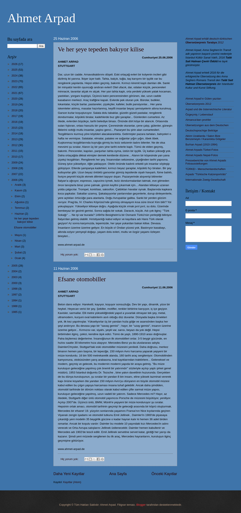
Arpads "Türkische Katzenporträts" (206, 174)
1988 (15, 306)
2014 (15, 133)
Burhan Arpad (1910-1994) (201, 144)
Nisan (18, 240)
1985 (15, 312)
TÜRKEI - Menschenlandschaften (205, 169)
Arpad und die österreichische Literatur (208, 109)
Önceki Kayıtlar (164, 474)
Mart (18, 246)
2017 (15, 116)
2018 (15, 110)
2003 (15, 277)
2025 (15, 69)
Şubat (18, 252)
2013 (15, 139)
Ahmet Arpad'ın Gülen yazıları (203, 98)
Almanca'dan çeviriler (198, 119)
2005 (15, 265)
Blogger (141, 504)
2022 (15, 87)
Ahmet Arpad (41, 18)
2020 (15, 98)
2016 (15, 121)
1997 (15, 294)
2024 (15, 75)
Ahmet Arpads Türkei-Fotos (201, 149)
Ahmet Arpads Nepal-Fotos (201, 155)
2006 (15, 179)
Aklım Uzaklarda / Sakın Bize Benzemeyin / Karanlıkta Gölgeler (205, 137)
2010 (15, 156)
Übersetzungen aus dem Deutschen (206, 125)
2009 (15, 162)
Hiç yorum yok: (70, 254)
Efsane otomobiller (82, 279)
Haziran (20, 213)
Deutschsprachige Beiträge (201, 130)
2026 (15, 64)
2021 (15, 93)
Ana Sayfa (118, 474)
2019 (15, 104)
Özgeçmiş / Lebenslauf (199, 114)
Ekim (18, 196)
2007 (15, 174)
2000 (15, 283)
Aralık (18, 184)
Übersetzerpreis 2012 (198, 103)
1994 (15, 300)
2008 (15, 168)
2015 (15, 127)
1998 (15, 288)
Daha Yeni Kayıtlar (68, 474)
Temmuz (20, 207)
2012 (15, 145)
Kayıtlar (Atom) (72, 482)
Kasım (19, 190)
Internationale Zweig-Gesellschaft (205, 179)
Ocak (18, 258)
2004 (15, 271)
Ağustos (20, 202)
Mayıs (19, 235)
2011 (15, 150)
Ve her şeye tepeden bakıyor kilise (101, 49)
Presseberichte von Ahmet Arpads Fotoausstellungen (205, 162)
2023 (15, 81)
